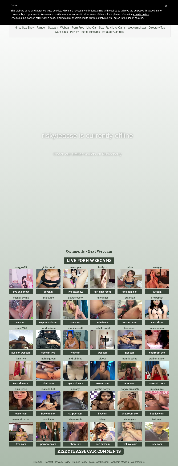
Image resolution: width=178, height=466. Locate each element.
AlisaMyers (130, 419)
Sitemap (37, 462)
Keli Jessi (157, 419)
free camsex (48, 413)
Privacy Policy (62, 462)
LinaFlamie (48, 297)
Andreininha (75, 358)
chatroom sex (157, 352)
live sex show (21, 291)
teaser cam (21, 413)
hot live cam (157, 413)
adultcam (102, 322)
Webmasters (137, 462)
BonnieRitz (130, 328)
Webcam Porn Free (72, 27)
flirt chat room (102, 291)
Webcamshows (137, 27)
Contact (48, 462)
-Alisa (130, 267)
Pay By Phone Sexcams (85, 31)
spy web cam (75, 383)
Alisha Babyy (102, 389)
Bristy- (102, 419)
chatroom (48, 383)
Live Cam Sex (95, 27)
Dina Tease (21, 389)
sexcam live (48, 352)
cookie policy (141, 14)
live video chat (21, 383)
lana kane (48, 419)
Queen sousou (157, 328)
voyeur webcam (48, 322)
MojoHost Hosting (99, 462)
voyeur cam (102, 383)
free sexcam (103, 444)
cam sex (21, 322)
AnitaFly (75, 389)
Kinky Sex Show (24, 27)
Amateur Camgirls (113, 31)
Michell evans (21, 297)
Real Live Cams (116, 27)
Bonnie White (129, 358)
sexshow (75, 322)
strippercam (75, 413)
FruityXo (102, 267)
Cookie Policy (79, 462)
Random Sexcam (47, 27)
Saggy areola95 (130, 389)
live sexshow (75, 291)
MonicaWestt (75, 328)
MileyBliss (102, 297)
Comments (75, 251)
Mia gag (157, 267)
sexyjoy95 (21, 267)
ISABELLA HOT (48, 389)
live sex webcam (20, 352)
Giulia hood (48, 267)
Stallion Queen (157, 358)
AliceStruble (75, 419)
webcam (75, 352)
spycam (48, 291)
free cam (21, 444)
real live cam (130, 444)
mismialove (157, 389)
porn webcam (48, 444)
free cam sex (130, 291)
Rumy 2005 (21, 328)
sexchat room (157, 383)
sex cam (157, 444)
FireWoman (157, 297)
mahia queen (48, 358)
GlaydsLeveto (75, 297)
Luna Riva (21, 358)
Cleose (103, 358)
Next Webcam (100, 251)
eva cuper (75, 267)
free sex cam (130, 322)
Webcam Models (120, 462)
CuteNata (130, 297)
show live (75, 444)
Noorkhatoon (48, 328)
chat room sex (130, 413)
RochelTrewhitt (103, 328)
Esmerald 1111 (21, 419)
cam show (157, 322)
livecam (157, 291)
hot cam (130, 352)
